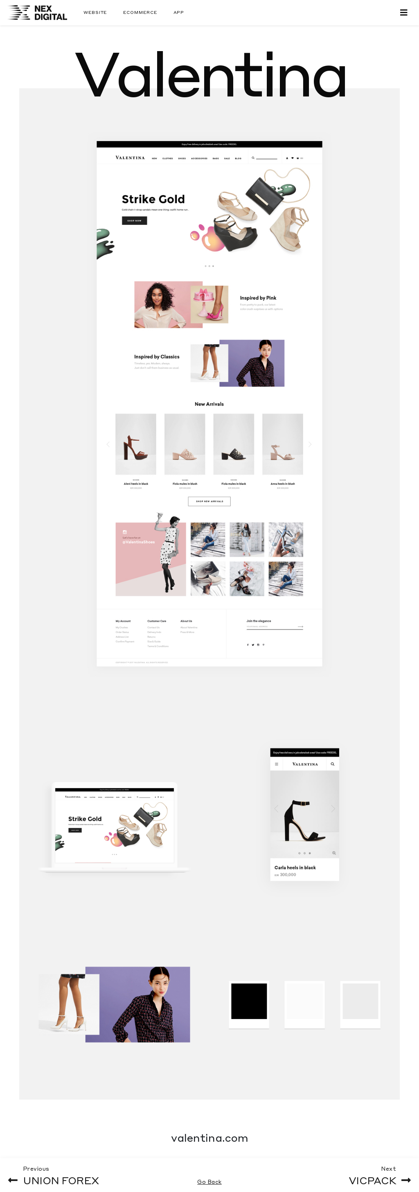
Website (95, 12)
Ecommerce (140, 12)
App (179, 12)
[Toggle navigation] (403, 12)
